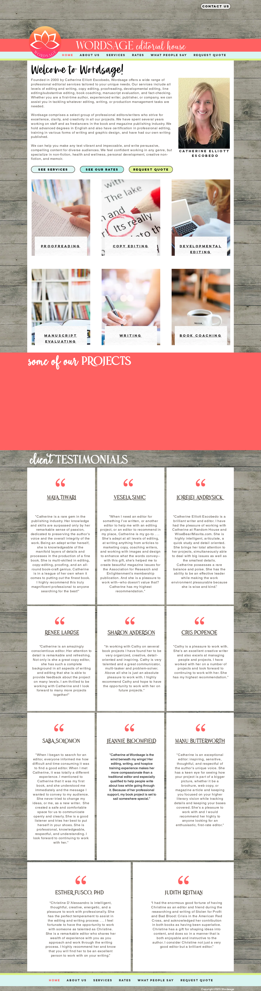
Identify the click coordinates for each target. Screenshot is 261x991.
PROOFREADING (60, 246)
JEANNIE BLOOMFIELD (131, 741)
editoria (148, 46)
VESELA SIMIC (129, 498)
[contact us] (215, 6)
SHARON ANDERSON (131, 633)
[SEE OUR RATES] (102, 169)
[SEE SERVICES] (53, 169)
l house (173, 46)
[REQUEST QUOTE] (151, 169)
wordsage (104, 46)
